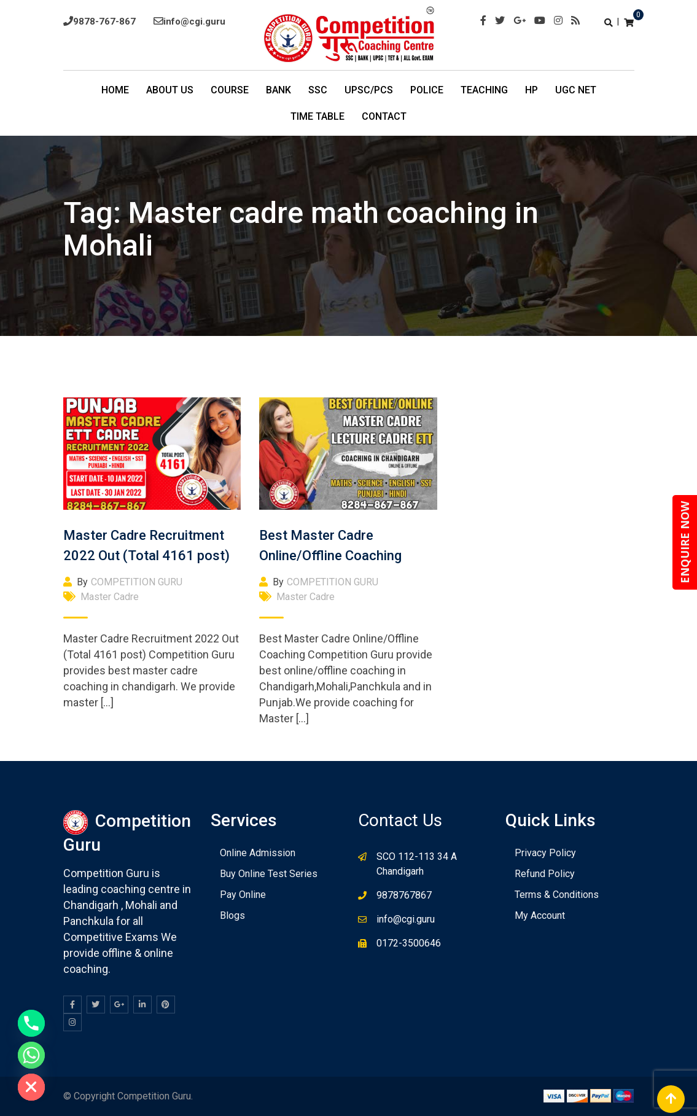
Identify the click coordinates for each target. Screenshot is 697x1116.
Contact (384, 116)
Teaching (484, 90)
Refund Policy (545, 874)
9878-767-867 (104, 21)
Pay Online (243, 894)
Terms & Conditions (557, 894)
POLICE (426, 90)
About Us (169, 90)
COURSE (230, 90)
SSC (317, 90)
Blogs (232, 915)
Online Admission (257, 853)
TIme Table (317, 116)
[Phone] (31, 1023)
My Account (540, 915)
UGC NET (575, 90)
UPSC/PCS (369, 90)
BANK (278, 90)
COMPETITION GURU (136, 582)
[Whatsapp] (31, 1055)
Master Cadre (109, 597)
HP (531, 90)
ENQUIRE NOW (684, 542)
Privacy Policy (545, 853)
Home (115, 90)
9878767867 (404, 895)
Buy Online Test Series (268, 874)
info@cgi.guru (194, 21)
